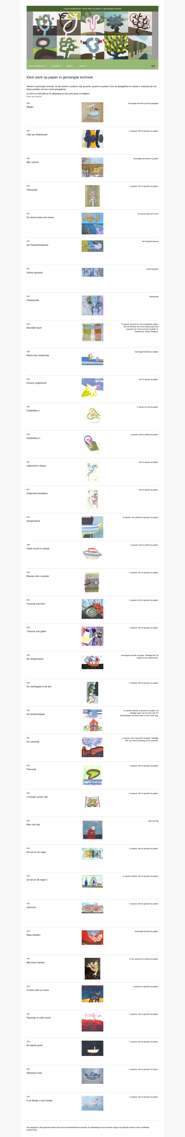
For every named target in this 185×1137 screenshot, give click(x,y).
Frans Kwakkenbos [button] (38, 66)
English (153, 66)
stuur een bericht (34, 96)
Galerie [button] (71, 66)
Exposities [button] (56, 66)
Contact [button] (83, 66)
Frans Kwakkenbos (72, 9)
